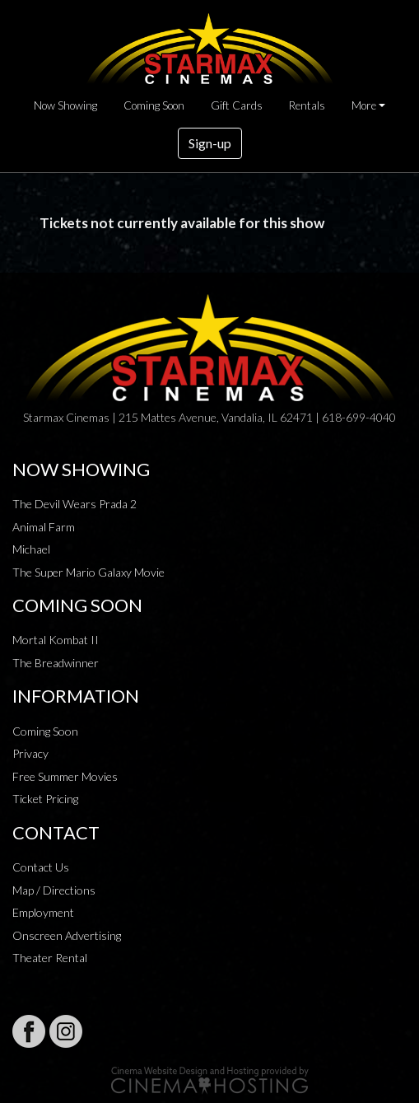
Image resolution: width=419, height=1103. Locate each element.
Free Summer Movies (65, 776)
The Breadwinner (55, 663)
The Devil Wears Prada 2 (74, 504)
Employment (43, 912)
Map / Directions (53, 890)
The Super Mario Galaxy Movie (88, 572)
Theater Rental (49, 958)
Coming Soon (153, 105)
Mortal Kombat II (55, 640)
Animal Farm (43, 527)
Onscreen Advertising (66, 935)
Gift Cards (237, 105)
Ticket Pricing (45, 799)
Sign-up (210, 143)
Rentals (307, 105)
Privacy (30, 753)
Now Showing (65, 105)
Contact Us (40, 867)
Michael (31, 549)
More (363, 105)
